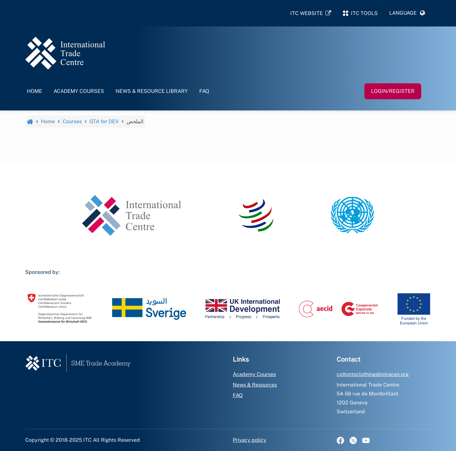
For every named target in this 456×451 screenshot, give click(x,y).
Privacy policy (249, 440)
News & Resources (255, 385)
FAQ (204, 91)
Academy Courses (79, 91)
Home (34, 91)
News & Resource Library (152, 91)
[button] (407, 13)
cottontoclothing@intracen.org (373, 374)
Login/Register (392, 91)
